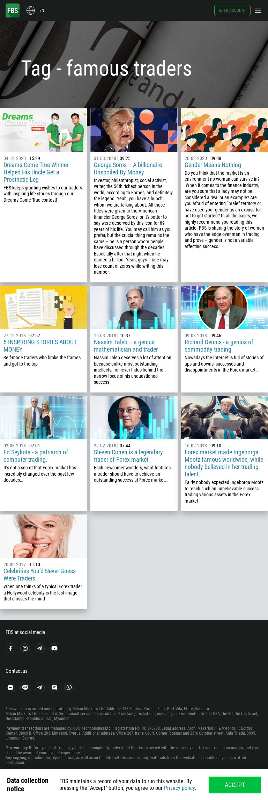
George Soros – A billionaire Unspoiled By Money (128, 168)
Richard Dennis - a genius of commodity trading (219, 345)
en (41, 10)
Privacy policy (179, 788)
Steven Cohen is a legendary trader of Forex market (128, 455)
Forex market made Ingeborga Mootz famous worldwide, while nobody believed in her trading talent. (224, 463)
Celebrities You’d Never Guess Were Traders (39, 574)
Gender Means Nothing (213, 164)
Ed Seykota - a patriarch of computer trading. (35, 455)
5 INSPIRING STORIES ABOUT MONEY (40, 345)
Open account (232, 10)
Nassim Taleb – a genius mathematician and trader (126, 345)
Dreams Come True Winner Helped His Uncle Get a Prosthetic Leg (35, 172)
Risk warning (16, 747)
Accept (235, 784)
